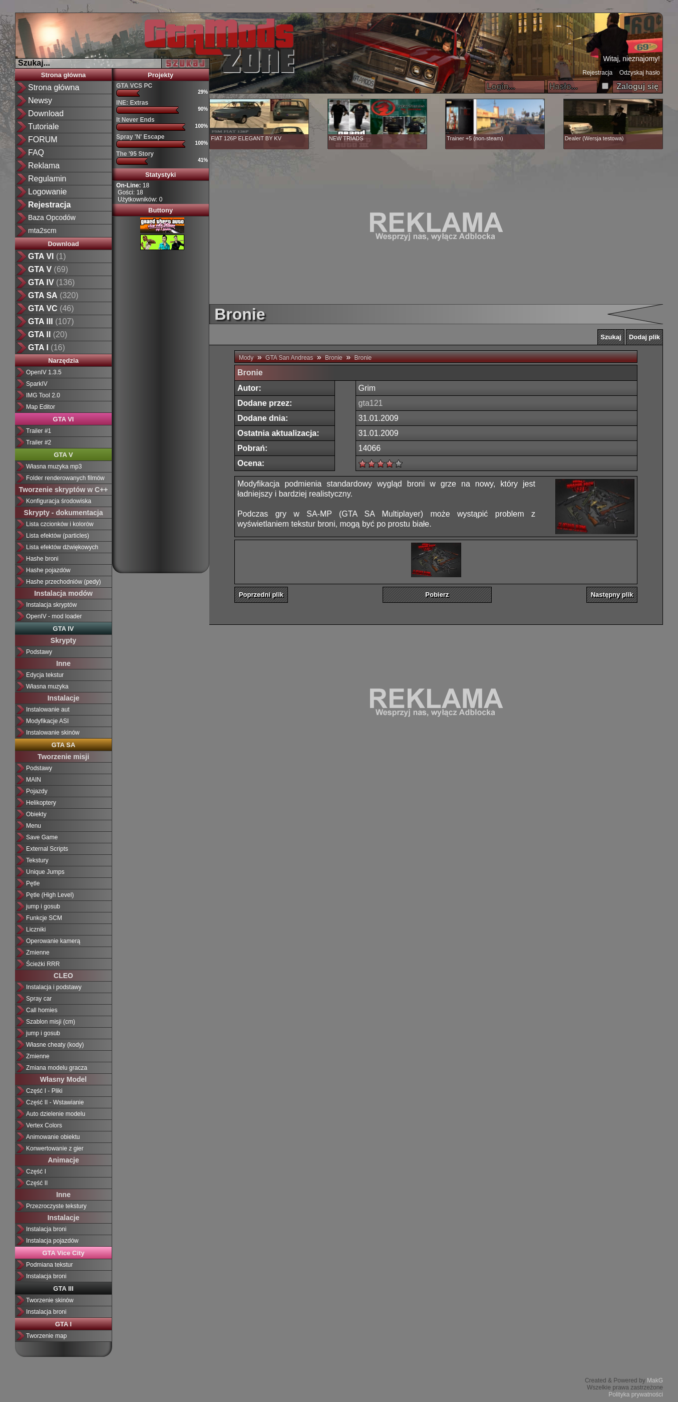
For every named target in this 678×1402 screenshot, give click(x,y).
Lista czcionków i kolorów (60, 524)
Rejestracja (597, 72)
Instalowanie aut (48, 709)
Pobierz (437, 594)
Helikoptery (41, 802)
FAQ (36, 152)
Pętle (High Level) (50, 894)
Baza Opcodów (52, 217)
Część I (36, 1171)
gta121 (371, 403)
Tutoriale (43, 126)
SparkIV (37, 383)
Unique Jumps (45, 871)
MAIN (33, 779)
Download (46, 113)
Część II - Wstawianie (55, 1102)
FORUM (43, 139)
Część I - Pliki (44, 1090)
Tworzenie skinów (50, 1300)
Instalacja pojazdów (52, 1240)
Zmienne (38, 952)
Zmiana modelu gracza (56, 1067)
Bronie (334, 357)
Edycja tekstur (45, 674)
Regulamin (47, 178)
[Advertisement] (161, 408)
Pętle (33, 883)
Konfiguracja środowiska (58, 501)
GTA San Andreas (289, 357)
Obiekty (36, 814)
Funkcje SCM (44, 917)
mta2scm (42, 230)
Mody (246, 357)
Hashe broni (42, 558)
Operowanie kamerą (53, 941)
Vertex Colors (44, 1125)
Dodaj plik (644, 337)
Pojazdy (37, 791)
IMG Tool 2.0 (43, 395)
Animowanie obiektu (53, 1136)
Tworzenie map (46, 1335)
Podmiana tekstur (49, 1264)
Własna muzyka (47, 686)
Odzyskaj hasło (639, 72)
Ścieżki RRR (43, 964)
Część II (37, 1183)
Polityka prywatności (635, 1394)
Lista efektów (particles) (57, 535)
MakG (655, 1380)
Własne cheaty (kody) (55, 1044)
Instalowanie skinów (53, 732)
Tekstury (37, 860)
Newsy (40, 100)
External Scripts (47, 848)
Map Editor (40, 406)
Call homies (42, 1010)
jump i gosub (43, 906)
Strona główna (53, 87)
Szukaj (610, 337)
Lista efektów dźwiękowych (62, 547)
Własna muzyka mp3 (54, 466)
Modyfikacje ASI (47, 721)
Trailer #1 (38, 430)
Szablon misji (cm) (50, 1021)
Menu (33, 825)
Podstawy (39, 651)
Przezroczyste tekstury (56, 1206)
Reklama (44, 165)
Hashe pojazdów (48, 570)
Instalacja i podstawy (54, 987)
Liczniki (36, 929)
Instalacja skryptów (51, 604)
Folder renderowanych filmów (65, 478)
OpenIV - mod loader (54, 616)
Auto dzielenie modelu (55, 1113)
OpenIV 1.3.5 (44, 372)
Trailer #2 (38, 442)
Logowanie (47, 191)
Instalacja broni (46, 1229)
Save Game (42, 837)
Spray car (39, 998)
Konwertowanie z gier (55, 1148)
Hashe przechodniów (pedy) (63, 581)
